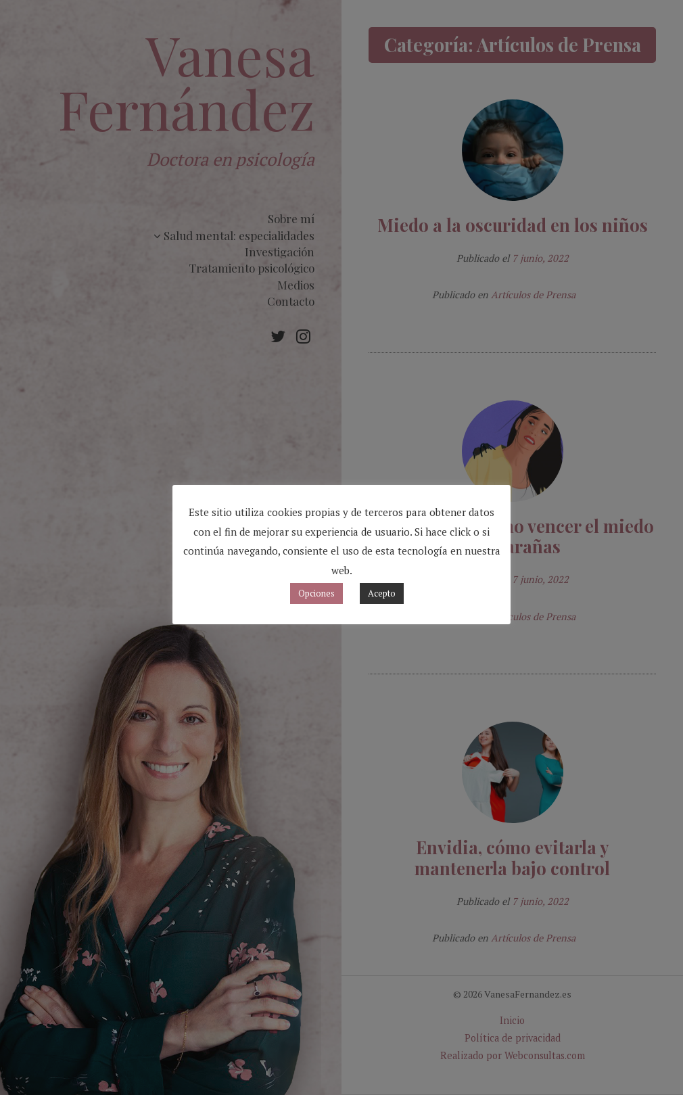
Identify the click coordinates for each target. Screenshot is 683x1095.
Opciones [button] (316, 593)
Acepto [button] (382, 593)
